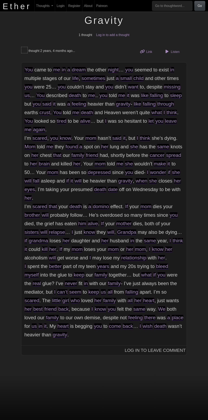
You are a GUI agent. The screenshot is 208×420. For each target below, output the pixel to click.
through (165, 104)
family (78, 155)
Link (148, 51)
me (56, 69)
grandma (38, 240)
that (57, 155)
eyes (30, 189)
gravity (123, 104)
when (141, 181)
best (37, 309)
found (71, 146)
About (88, 6)
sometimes (93, 78)
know (65, 138)
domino (101, 206)
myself (32, 275)
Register (74, 6)
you (129, 69)
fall (36, 181)
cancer (157, 155)
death (75, 95)
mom (91, 138)
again (39, 129)
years (103, 266)
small (126, 78)
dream (79, 69)
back (63, 309)
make (160, 163)
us (27, 95)
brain (44, 163)
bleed (162, 266)
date (113, 189)
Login (61, 6)
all (110, 292)
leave (171, 121)
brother (32, 215)
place (177, 317)
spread (173, 155)
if (169, 172)
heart (148, 300)
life (75, 78)
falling (156, 95)
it (128, 95)
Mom (30, 146)
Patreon (101, 6)
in (64, 69)
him (82, 223)
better (55, 266)
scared (39, 138)
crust (44, 112)
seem (75, 292)
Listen (172, 51)
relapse (57, 232)
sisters (32, 232)
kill (45, 249)
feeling (79, 104)
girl (65, 300)
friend (92, 155)
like (144, 95)
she (134, 146)
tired (61, 121)
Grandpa (126, 232)
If (126, 206)
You (29, 69)
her (104, 146)
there (150, 317)
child (138, 78)
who (75, 300)
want (133, 87)
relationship (133, 257)
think (172, 112)
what (157, 112)
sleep (176, 95)
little (56, 300)
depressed (99, 172)
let (151, 121)
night (113, 69)
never (71, 283)
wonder (158, 172)
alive (85, 121)
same (163, 146)
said (46, 104)
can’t (62, 292)
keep (79, 275)
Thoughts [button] (43, 6)
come (115, 326)
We (161, 309)
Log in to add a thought (112, 35)
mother (124, 223)
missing (172, 87)
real (37, 283)
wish (148, 326)
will (28, 181)
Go (200, 6)
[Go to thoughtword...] (172, 6)
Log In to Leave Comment (155, 350)
